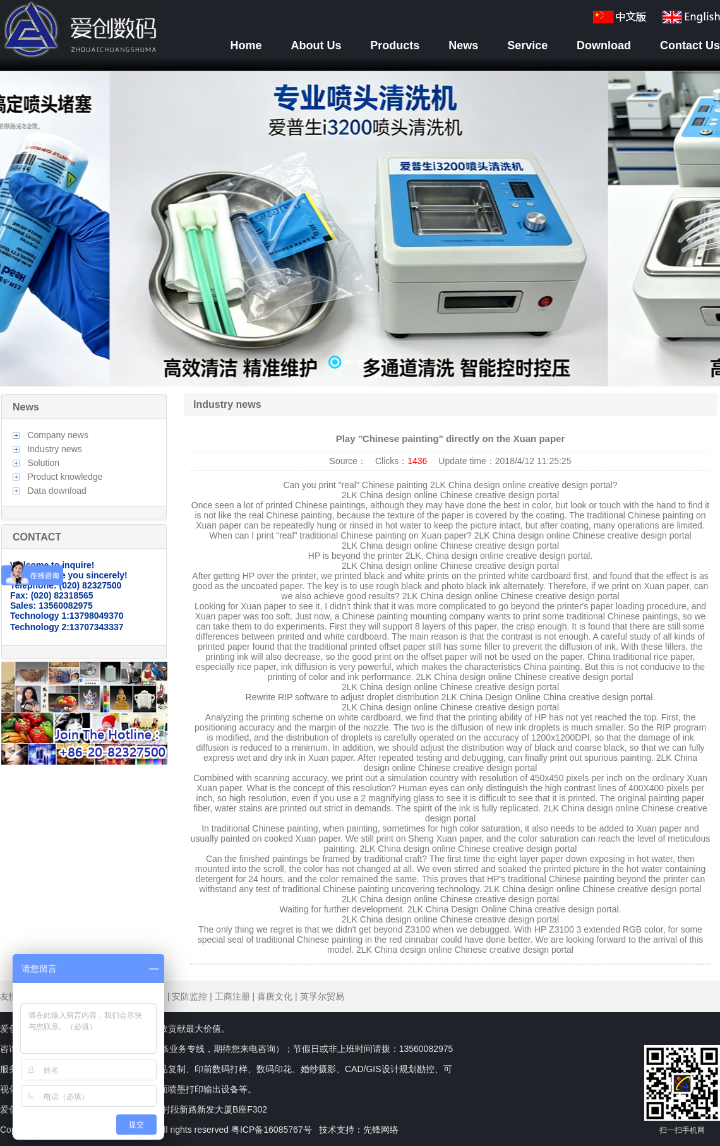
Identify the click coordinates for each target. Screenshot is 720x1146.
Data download (56, 491)
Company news (57, 435)
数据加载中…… (360, 228)
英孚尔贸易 (322, 996)
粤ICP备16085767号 (271, 1130)
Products (394, 45)
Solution (43, 463)
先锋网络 (381, 1130)
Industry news (54, 449)
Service (527, 45)
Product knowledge (64, 477)
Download (604, 45)
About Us (316, 45)
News (463, 45)
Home (246, 45)
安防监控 (189, 996)
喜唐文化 (274, 996)
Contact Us (690, 45)
